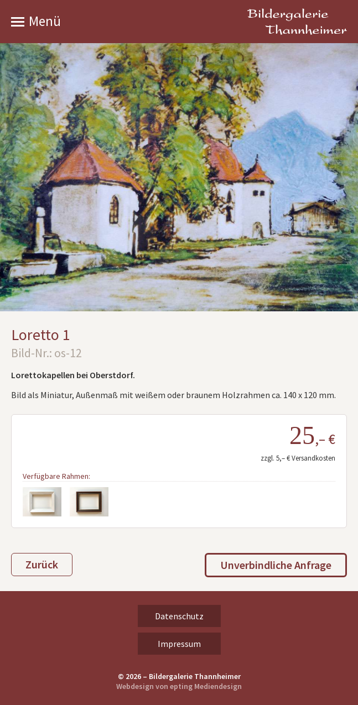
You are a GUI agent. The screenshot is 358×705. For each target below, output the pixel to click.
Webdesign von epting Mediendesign (179, 686)
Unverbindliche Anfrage (275, 565)
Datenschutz (179, 616)
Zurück (41, 564)
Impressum (179, 643)
